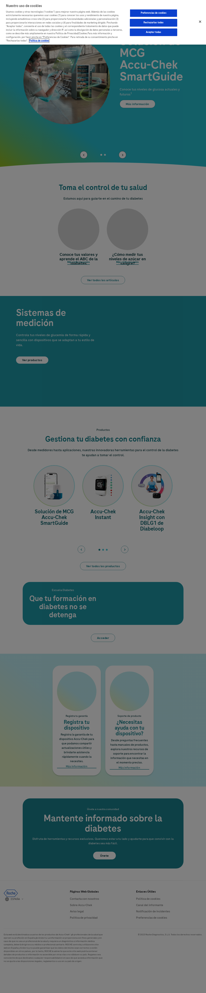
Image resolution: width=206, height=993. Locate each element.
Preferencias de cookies (153, 12)
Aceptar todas (153, 31)
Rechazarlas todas (153, 21)
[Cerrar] (200, 21)
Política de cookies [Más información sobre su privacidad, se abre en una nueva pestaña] (39, 39)
